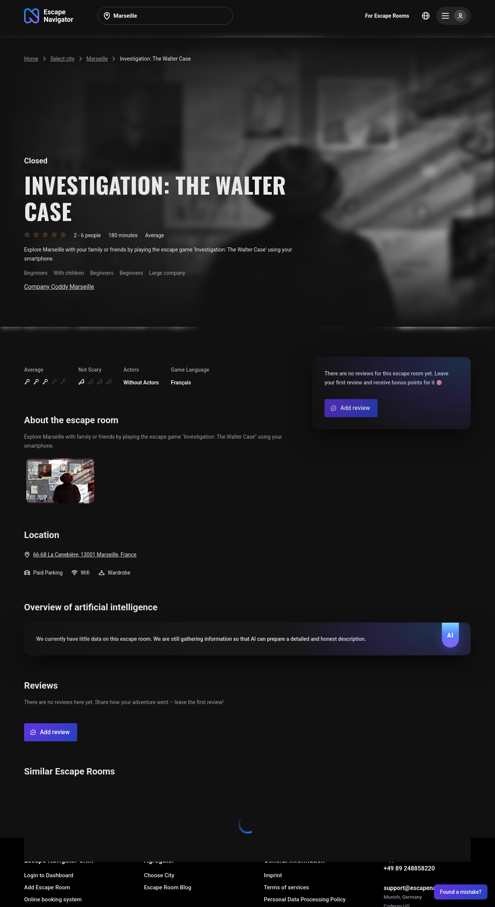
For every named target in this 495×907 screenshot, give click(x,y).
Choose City (159, 875)
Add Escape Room (47, 887)
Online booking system (53, 899)
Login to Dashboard (48, 875)
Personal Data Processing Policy (305, 899)
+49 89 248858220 (409, 868)
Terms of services (286, 887)
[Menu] (453, 16)
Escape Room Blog (167, 887)
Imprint (273, 875)
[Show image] (60, 481)
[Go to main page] (48, 16)
